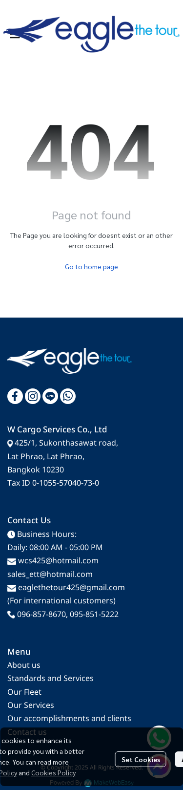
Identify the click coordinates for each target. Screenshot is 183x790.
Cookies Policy (53, 772)
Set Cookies (141, 759)
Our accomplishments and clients (69, 719)
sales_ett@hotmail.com (50, 574)
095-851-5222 (94, 614)
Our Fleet (24, 692)
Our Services (30, 705)
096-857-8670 (41, 614)
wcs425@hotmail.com (58, 561)
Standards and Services (50, 678)
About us (24, 665)
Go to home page (91, 266)
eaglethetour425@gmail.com (71, 588)
